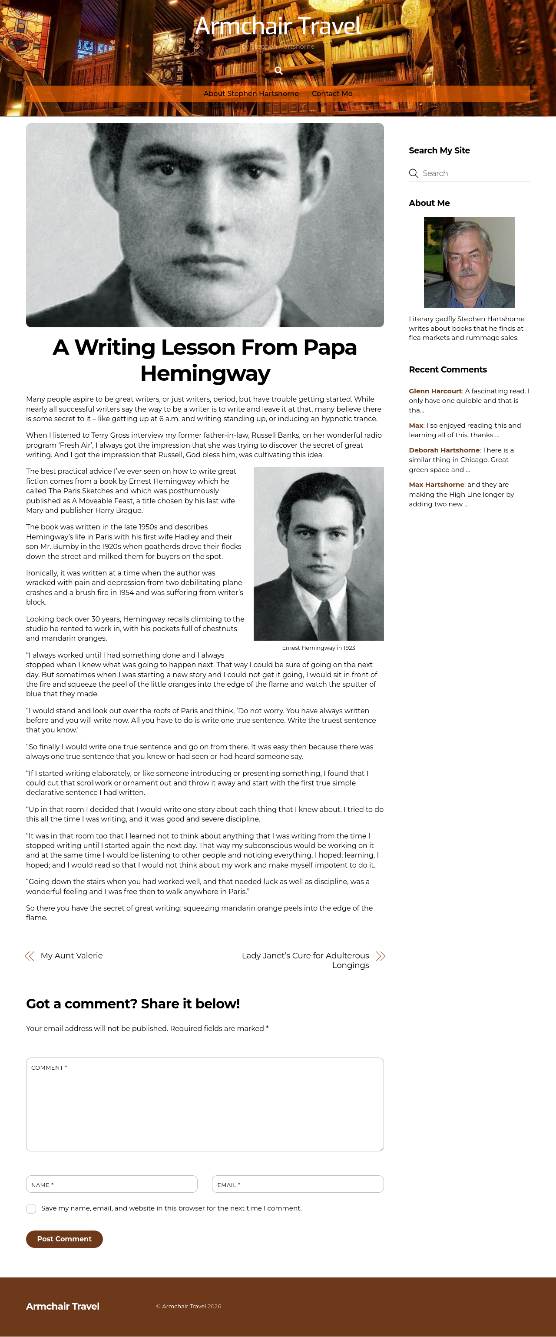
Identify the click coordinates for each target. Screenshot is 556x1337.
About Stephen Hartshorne (251, 94)
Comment (49, 1068)
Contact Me (332, 94)
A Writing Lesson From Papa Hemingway (205, 360)
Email (228, 1185)
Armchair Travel (184, 1306)
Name (42, 1185)
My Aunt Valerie (72, 956)
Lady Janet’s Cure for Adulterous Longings (305, 961)
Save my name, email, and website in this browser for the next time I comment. (171, 1208)
